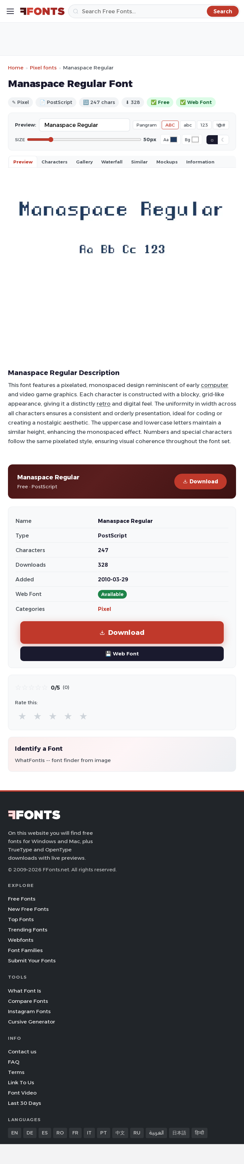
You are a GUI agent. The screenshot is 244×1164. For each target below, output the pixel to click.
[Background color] (195, 140)
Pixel (104, 609)
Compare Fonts (28, 1001)
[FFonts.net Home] (42, 11)
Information (200, 161)
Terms (16, 1072)
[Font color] (174, 140)
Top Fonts (21, 919)
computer (214, 385)
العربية (156, 1133)
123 (204, 125)
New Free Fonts (28, 909)
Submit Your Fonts (32, 960)
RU (136, 1133)
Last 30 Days (24, 1103)
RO (60, 1133)
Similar (139, 161)
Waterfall (111, 161)
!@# (220, 125)
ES (45, 1133)
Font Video (22, 1093)
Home (16, 67)
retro (104, 403)
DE (30, 1133)
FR (75, 1133)
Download (200, 481)
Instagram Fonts (29, 1011)
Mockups (167, 161)
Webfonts (21, 940)
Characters (54, 161)
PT (103, 1133)
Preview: (25, 125)
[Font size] (84, 139)
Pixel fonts (43, 67)
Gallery (84, 161)
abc (188, 125)
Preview (23, 161)
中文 (120, 1133)
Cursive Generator (31, 1021)
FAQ (13, 1062)
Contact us (22, 1051)
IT (89, 1133)
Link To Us (21, 1082)
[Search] (154, 11)
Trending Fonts (27, 929)
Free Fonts (22, 899)
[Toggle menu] (10, 11)
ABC (170, 125)
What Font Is (24, 991)
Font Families (25, 950)
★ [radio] (22, 716)
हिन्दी (199, 1133)
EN (14, 1133)
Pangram (146, 125)
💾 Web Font (122, 653)
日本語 (179, 1133)
